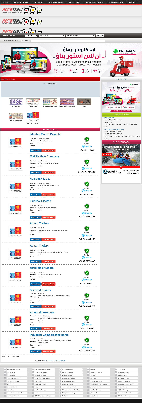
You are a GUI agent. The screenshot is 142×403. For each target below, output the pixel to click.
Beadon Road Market (40, 375)
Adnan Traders (39, 223)
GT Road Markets (12, 387)
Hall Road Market (122, 387)
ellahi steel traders (42, 267)
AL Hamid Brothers (42, 312)
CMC (84, 106)
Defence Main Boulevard (69, 381)
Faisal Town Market (67, 384)
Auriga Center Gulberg (41, 372)
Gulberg (37, 387)
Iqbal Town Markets (95, 390)
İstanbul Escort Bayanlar (46, 134)
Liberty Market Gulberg (68, 393)
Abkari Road (93, 369)
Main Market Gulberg (13, 395)
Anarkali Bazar (11, 372)
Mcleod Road (93, 395)
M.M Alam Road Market (124, 393)
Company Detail (48, 150)
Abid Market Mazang (68, 369)
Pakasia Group (33, 106)
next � (63, 360)
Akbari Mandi (121, 369)
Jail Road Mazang (123, 390)
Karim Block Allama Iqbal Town (15, 393)
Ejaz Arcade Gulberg (40, 384)
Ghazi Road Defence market (125, 384)
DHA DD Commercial (96, 381)
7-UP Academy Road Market (42, 369)
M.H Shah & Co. (40, 178)
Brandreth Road (122, 375)
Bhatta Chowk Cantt (67, 375)
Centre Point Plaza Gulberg (42, 378)
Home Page (35, 150)
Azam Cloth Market (67, 372)
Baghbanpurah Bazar (123, 372)
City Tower (93, 378)
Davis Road (38, 381)
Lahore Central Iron (16, 120)
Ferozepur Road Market (13, 369)
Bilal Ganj (92, 375)
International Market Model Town (71, 390)
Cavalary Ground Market (14, 378)
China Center (16, 106)
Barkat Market (11, 375)
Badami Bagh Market (96, 372)
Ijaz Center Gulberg (40, 390)
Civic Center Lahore (123, 378)
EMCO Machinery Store (50, 106)
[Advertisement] (123, 19)
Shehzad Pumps (40, 290)
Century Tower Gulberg (68, 378)
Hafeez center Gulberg (96, 387)
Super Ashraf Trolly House (67, 106)
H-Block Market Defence (69, 387)
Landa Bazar (38, 393)
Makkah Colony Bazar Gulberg (43, 395)
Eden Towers (10, 384)
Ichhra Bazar (10, 390)
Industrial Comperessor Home (49, 334)
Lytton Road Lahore (95, 393)
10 (59, 360)
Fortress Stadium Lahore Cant (98, 384)
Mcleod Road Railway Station (126, 395)
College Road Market (13, 381)
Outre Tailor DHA (109, 117)
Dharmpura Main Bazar (124, 381)
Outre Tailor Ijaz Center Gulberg (114, 129)
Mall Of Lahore (66, 395)
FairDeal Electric (40, 201)
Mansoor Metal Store (33, 123)
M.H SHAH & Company (44, 156)
